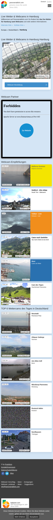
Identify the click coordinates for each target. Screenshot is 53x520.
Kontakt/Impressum (8, 467)
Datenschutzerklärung (9, 470)
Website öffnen (26, 130)
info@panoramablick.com (10, 486)
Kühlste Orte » (19, 25)
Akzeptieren (34, 517)
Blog (12, 473)
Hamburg (23, 30)
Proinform (8, 464)
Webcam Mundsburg (14, 85)
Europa (3, 30)
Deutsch (43, 1)
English (49, 1)
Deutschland (13, 30)
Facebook (3, 473)
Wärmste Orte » (7, 25)
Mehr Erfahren (20, 517)
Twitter (7, 473)
